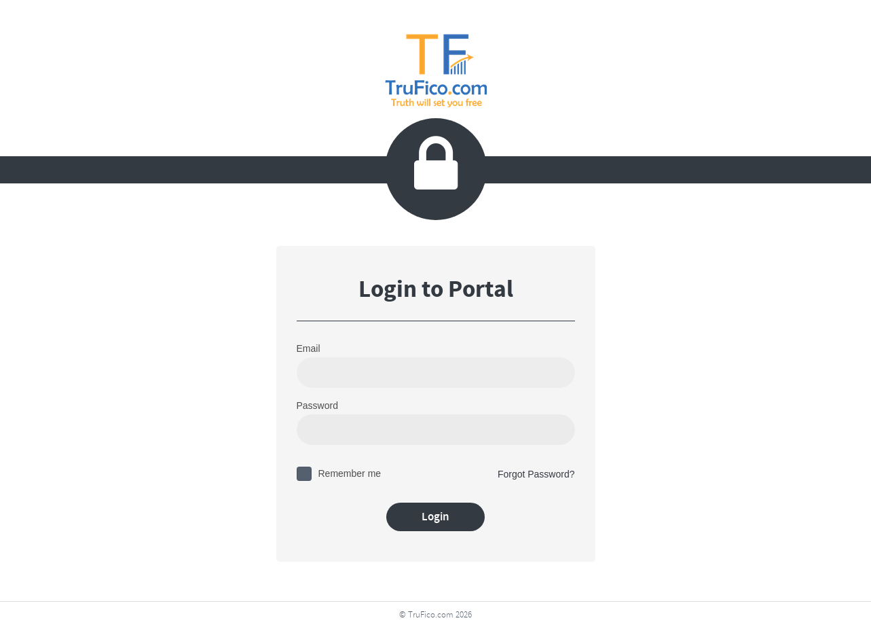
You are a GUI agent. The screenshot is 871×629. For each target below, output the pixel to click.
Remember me (350, 473)
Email (308, 348)
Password (317, 405)
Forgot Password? (536, 474)
